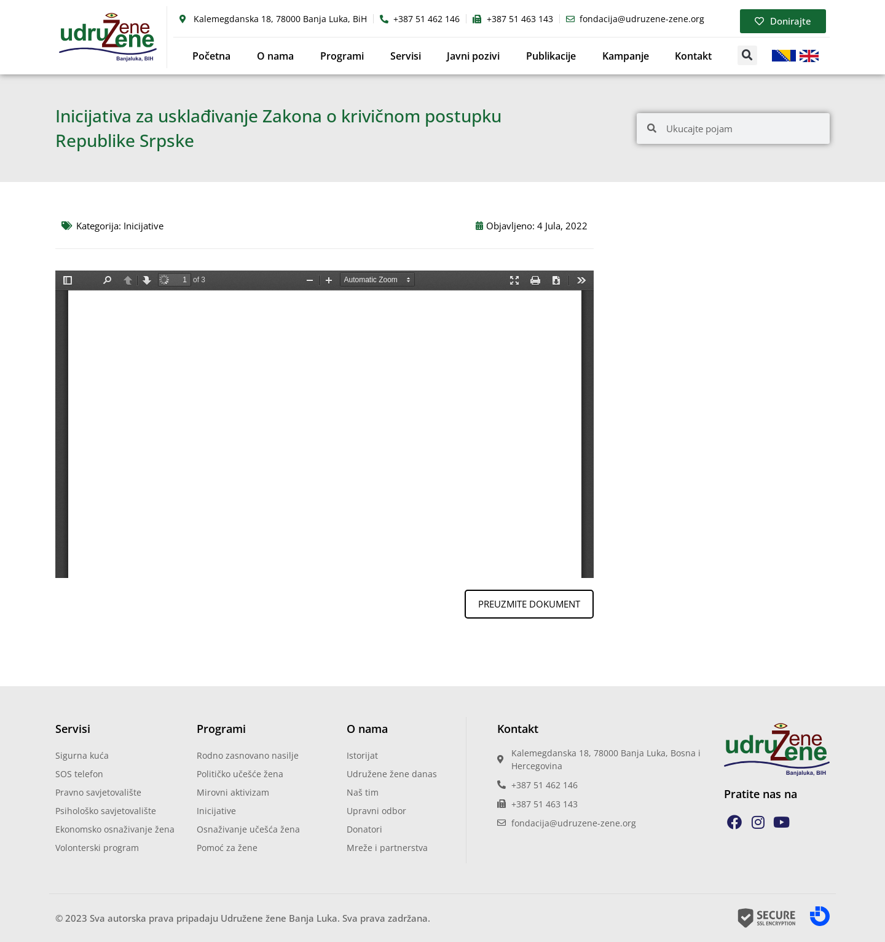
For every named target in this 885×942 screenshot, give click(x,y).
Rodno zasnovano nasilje (248, 755)
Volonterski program (97, 847)
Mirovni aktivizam (233, 792)
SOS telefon (79, 774)
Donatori (364, 829)
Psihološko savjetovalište (105, 811)
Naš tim (363, 792)
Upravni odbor (376, 811)
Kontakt (693, 56)
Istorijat (362, 755)
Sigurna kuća (82, 755)
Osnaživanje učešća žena (248, 829)
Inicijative (143, 226)
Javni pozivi (473, 56)
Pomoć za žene (227, 847)
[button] (747, 55)
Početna (211, 56)
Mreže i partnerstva (387, 847)
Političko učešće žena (240, 774)
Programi (342, 56)
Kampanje (625, 56)
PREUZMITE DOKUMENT (529, 604)
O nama (275, 56)
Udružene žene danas (392, 774)
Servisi (405, 56)
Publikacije (551, 56)
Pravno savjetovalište (98, 792)
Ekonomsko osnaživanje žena (115, 829)
